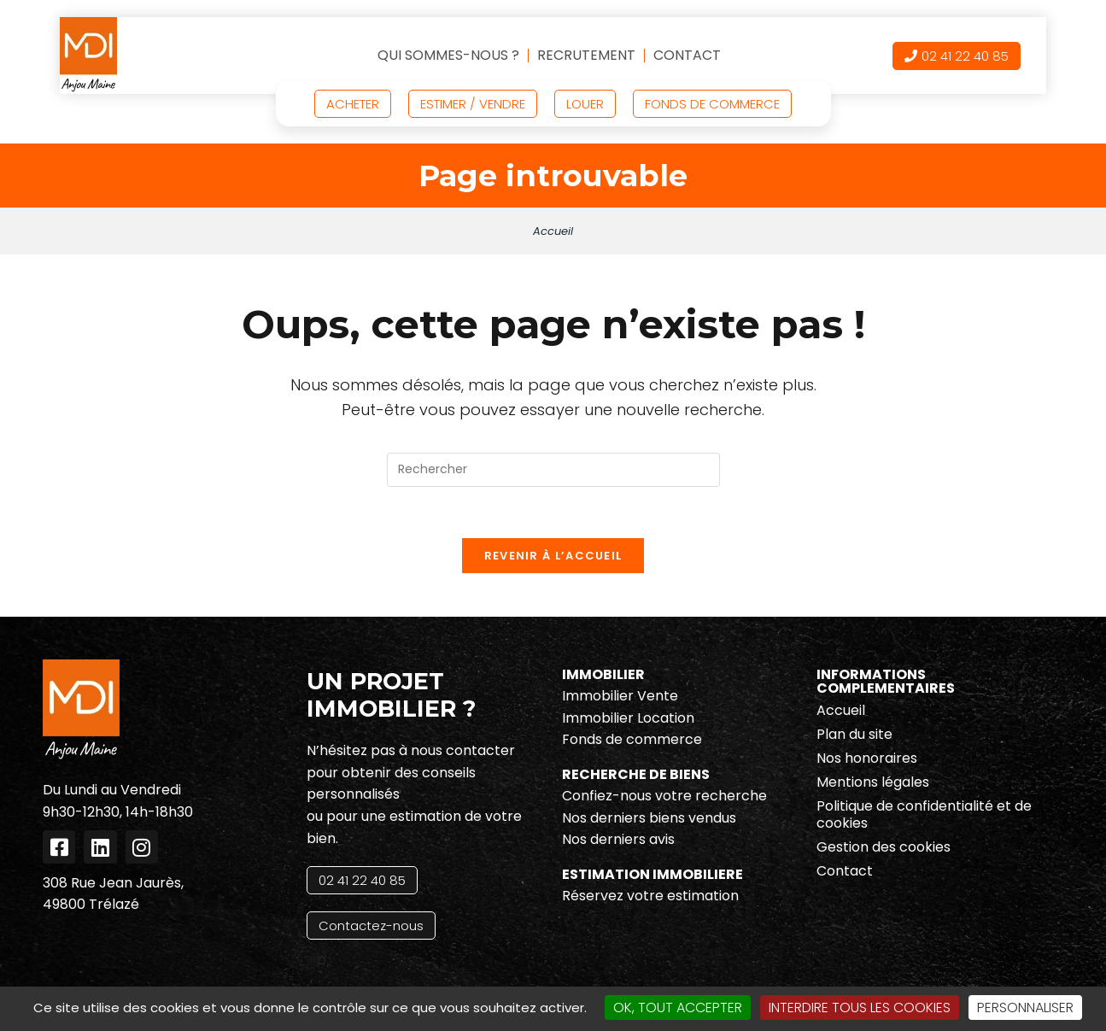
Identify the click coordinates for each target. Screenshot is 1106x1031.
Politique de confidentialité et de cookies (924, 815)
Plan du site (854, 735)
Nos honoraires (866, 759)
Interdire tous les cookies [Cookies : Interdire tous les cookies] (860, 1007)
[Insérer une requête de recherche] (553, 470)
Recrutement (586, 55)
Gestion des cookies (883, 848)
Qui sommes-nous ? (448, 55)
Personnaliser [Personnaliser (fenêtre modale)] (1025, 1007)
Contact (687, 55)
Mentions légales (872, 783)
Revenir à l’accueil (553, 556)
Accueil (553, 231)
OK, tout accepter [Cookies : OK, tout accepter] (677, 1007)
